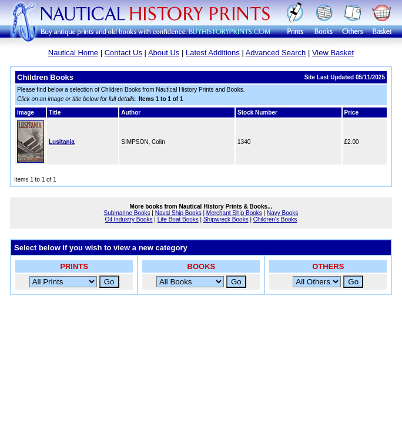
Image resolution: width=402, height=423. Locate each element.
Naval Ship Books (178, 213)
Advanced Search (276, 52)
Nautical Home (73, 52)
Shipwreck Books (226, 219)
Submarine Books (127, 213)
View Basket (333, 52)
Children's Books (275, 219)
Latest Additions (213, 52)
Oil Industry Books (128, 219)
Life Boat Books (178, 219)
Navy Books (282, 213)
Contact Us (123, 52)
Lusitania (62, 142)
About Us (163, 52)
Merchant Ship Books (234, 213)
